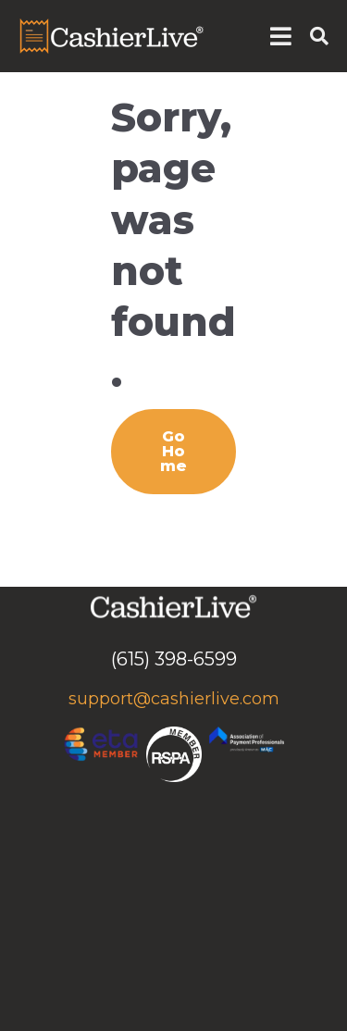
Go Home (173, 451)
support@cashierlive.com (173, 699)
